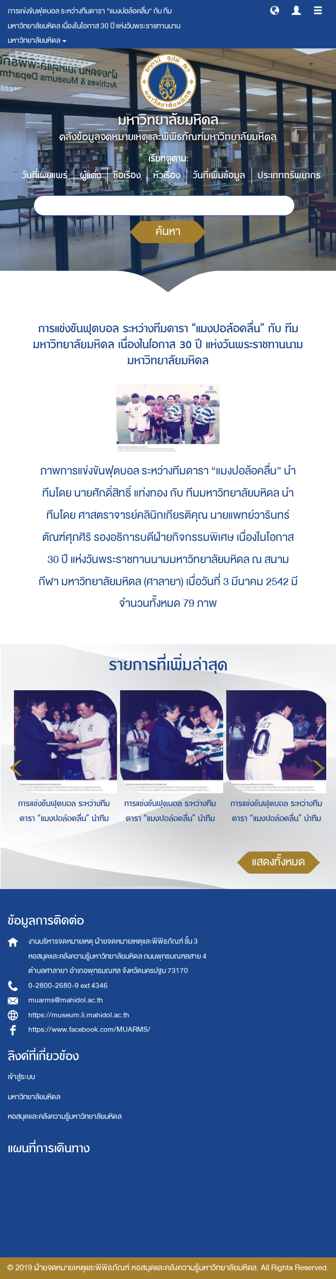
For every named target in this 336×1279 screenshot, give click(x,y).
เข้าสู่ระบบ (21, 1076)
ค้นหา (168, 231)
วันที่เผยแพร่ (45, 175)
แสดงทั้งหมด (278, 862)
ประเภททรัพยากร (289, 175)
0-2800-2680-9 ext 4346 (68, 985)
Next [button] (318, 768)
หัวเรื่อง (166, 175)
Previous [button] (16, 768)
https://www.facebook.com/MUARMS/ (89, 1029)
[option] (61, 766)
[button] (274, 10)
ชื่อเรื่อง (127, 175)
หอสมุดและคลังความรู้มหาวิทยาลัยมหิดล (65, 1116)
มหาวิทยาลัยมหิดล (34, 1096)
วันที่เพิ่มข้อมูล (219, 175)
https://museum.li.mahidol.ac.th (78, 1015)
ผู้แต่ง (90, 175)
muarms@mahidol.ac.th (65, 1000)
